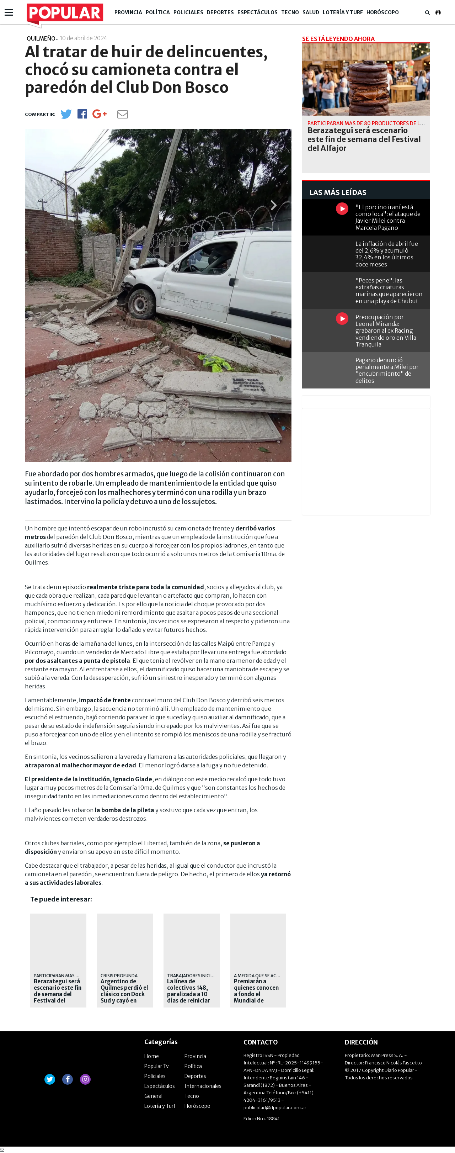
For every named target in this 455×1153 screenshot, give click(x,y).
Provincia (128, 12)
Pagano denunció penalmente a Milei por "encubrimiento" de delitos (387, 370)
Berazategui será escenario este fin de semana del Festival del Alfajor (57, 994)
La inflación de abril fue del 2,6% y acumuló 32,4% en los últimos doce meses (386, 254)
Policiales (188, 12)
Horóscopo (382, 12)
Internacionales (202, 1086)
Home (151, 1056)
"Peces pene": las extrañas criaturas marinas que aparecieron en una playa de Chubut (389, 291)
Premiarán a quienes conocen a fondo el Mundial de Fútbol (256, 994)
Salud (311, 12)
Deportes (220, 12)
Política (158, 12)
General (153, 1096)
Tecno (290, 12)
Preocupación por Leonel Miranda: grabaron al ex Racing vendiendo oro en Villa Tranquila (385, 330)
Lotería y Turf (343, 12)
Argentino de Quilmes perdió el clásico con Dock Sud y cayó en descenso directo (124, 994)
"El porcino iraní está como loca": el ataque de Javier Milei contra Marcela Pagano (388, 217)
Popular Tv (156, 1066)
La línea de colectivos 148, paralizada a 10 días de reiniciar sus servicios (188, 994)
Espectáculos (257, 12)
